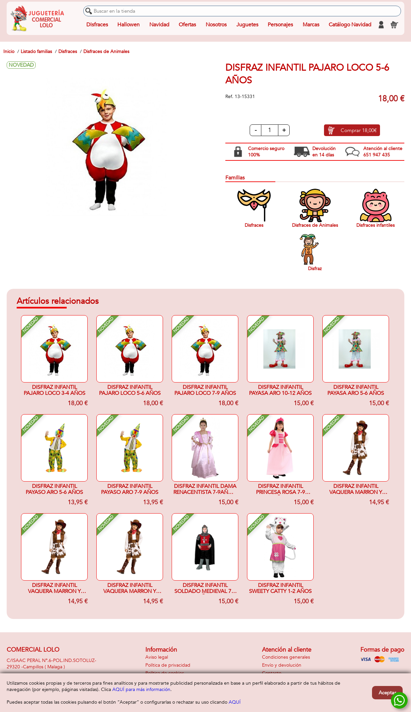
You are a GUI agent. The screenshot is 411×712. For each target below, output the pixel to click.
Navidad (159, 24)
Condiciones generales (286, 657)
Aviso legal (156, 657)
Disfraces (97, 24)
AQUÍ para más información (141, 689)
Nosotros (216, 24)
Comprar (359, 130)
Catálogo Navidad (350, 24)
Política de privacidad (167, 665)
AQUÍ (235, 702)
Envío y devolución (281, 665)
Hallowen (128, 24)
